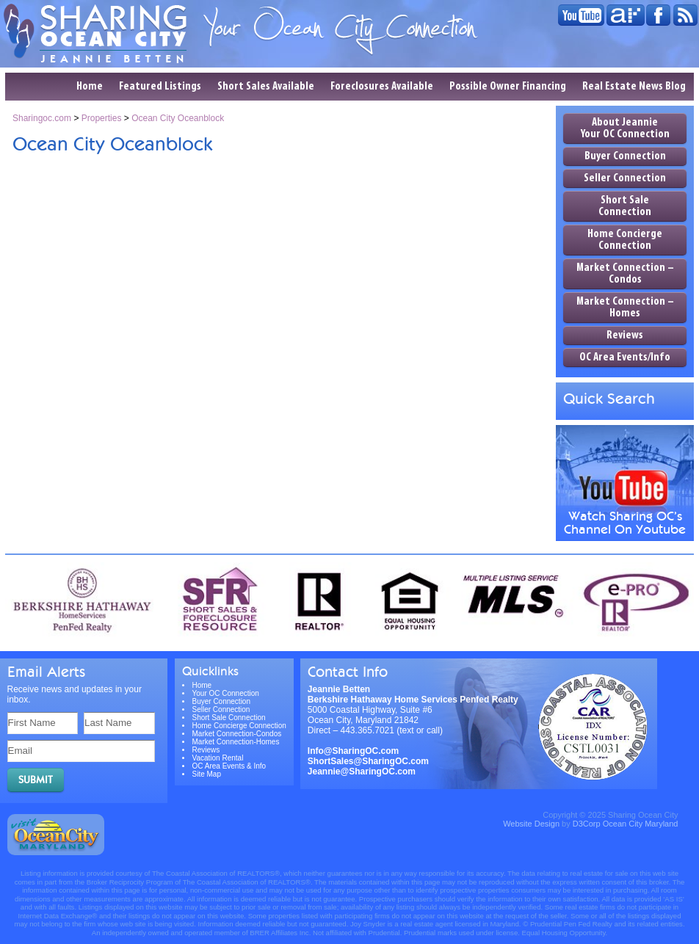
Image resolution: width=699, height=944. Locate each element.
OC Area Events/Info (624, 357)
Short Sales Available (265, 86)
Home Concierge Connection (624, 240)
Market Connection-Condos (237, 734)
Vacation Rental (218, 758)
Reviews (624, 335)
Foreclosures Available (381, 86)
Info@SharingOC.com (353, 751)
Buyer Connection (625, 156)
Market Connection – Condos (625, 274)
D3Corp (587, 823)
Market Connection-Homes (236, 742)
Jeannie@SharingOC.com (362, 771)
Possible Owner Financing (507, 86)
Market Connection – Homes (625, 307)
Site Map (206, 774)
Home (89, 86)
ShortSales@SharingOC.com (368, 761)
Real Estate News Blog (634, 86)
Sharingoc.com (41, 118)
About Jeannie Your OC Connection (625, 128)
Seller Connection (625, 178)
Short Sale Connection (624, 206)
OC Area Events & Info (229, 766)
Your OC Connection (225, 693)
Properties (102, 118)
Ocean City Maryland (640, 823)
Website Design (531, 823)
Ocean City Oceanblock (177, 118)
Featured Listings (160, 86)
